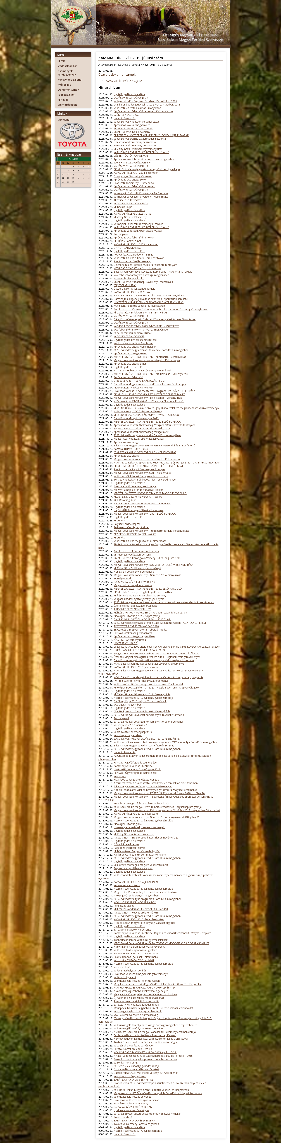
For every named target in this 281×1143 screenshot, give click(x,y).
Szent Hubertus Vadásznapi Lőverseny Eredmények (143, 282)
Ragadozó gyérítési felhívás (129, 847)
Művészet (64, 84)
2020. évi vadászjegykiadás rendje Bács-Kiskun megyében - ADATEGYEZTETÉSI (160, 622)
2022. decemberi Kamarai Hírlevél (133, 333)
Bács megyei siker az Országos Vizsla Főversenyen (143, 786)
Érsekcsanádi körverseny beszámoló (135, 142)
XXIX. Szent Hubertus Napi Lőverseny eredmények (142, 370)
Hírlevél (63, 99)
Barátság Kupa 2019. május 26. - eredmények (140, 701)
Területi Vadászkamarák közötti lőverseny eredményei (145, 479)
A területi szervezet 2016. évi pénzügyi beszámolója (143, 888)
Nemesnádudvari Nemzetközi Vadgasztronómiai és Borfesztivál (151, 1038)
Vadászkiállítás (67, 66)
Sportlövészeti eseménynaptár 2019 (134, 732)
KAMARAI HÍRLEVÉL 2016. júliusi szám (136, 953)
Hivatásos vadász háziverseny (131, 1103)
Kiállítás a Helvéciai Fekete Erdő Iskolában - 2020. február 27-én (150, 612)
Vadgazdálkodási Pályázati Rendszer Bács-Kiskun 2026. (145, 101)
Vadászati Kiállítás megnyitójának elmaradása (140, 541)
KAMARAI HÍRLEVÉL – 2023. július (133, 292)
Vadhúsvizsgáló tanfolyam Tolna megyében (139, 1028)
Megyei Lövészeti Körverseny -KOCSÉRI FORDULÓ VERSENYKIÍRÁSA (153, 564)
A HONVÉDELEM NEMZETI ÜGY (132, 609)
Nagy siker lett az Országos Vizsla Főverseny (139, 946)
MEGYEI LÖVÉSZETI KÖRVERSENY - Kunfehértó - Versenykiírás (150, 357)
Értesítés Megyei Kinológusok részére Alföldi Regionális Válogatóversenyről (157, 657)
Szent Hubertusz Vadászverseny (132, 162)
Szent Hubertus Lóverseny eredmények (136, 551)
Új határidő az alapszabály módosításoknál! (139, 997)
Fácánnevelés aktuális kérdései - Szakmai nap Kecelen (145, 1035)
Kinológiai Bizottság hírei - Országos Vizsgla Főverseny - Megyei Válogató (156, 687)
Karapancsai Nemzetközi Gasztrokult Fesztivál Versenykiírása (149, 295)
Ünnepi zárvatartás (124, 118)
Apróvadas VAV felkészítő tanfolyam (134, 186)
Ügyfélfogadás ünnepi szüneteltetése (135, 339)
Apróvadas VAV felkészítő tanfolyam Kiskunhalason (143, 111)
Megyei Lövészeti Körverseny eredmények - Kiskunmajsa (147, 360)
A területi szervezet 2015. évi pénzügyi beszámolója (143, 963)
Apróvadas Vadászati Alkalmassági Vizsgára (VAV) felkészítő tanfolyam (154, 425)
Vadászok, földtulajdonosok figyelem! (135, 950)
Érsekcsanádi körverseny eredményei (135, 486)
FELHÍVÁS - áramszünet (127, 241)
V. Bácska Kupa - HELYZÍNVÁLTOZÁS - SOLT (140, 380)
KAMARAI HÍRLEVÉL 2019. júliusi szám (136, 667)
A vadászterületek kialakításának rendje (136, 1001)
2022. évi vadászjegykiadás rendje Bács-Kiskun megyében (147, 435)
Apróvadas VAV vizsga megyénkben (134, 636)
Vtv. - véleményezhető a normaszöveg (136, 1014)
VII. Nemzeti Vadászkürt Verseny (132, 554)
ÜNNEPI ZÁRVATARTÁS (127, 247)
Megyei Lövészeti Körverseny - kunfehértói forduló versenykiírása (151, 530)
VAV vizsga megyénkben (128, 704)
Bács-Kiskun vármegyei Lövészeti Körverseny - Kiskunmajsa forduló (153, 271)
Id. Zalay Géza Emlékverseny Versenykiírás (138, 149)
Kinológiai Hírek (123, 578)
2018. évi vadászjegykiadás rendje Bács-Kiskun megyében (147, 858)
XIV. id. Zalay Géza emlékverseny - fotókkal (138, 496)
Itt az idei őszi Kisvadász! (128, 200)
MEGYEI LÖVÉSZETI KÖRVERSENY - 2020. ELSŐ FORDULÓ (148, 588)
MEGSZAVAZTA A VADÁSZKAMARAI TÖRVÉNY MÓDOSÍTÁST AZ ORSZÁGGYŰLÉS (161, 943)
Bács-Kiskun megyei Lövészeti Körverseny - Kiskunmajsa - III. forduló (154, 660)
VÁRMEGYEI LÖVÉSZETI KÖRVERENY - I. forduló (141, 152)
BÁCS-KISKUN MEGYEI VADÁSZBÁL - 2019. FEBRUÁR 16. (147, 738)
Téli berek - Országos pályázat (131, 527)
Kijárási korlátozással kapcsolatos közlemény (140, 595)
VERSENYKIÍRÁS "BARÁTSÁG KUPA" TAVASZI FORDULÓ (146, 414)
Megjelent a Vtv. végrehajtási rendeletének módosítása (145, 892)
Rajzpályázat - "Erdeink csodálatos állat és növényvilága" (146, 837)
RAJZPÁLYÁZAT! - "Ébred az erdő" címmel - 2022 (142, 428)
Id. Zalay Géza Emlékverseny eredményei (137, 568)
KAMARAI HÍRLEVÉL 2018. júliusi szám (136, 813)
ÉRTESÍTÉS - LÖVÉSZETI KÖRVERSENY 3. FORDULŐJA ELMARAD (151, 135)
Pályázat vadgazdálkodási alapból (133, 868)
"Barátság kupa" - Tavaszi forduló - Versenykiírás (142, 711)
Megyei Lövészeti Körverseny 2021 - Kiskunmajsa (142, 472)
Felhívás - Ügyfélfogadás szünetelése (135, 762)
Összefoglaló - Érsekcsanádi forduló (134, 288)
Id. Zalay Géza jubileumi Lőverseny (134, 834)
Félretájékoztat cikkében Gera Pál (133, 1049)
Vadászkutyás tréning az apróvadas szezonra (140, 138)
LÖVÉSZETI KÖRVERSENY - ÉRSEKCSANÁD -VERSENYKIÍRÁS (149, 302)
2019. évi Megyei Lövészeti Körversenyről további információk (149, 714)
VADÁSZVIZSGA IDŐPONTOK (131, 97)
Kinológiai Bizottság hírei (128, 824)
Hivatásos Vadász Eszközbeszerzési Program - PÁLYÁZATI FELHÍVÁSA (154, 391)
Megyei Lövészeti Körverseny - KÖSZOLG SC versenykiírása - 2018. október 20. (159, 793)
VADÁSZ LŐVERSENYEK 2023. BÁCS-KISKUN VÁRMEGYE (146, 326)
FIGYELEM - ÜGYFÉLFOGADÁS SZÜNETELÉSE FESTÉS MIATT (149, 394)
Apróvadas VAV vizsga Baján (130, 363)
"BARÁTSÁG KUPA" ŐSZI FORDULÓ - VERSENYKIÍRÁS (145, 452)
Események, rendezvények (67, 72)
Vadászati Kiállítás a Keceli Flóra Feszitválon (139, 258)
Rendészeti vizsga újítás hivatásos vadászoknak (141, 803)
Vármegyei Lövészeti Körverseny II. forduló (138, 224)
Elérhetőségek (67, 104)
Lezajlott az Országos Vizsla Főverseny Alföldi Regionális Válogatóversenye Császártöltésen (167, 646)
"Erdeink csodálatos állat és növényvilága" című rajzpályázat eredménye (155, 789)
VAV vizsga (120, 776)
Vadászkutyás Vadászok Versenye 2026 (136, 121)
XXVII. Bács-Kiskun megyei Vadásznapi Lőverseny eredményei (149, 663)
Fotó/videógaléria (70, 79)
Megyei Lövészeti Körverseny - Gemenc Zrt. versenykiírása (147, 575)
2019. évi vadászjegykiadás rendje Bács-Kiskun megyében (147, 749)
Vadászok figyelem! (125, 977)
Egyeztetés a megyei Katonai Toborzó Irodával (141, 629)
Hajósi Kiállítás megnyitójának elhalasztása (138, 510)
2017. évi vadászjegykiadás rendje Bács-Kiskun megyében (147, 916)
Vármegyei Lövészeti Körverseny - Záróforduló (141, 193)
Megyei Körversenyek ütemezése (133, 585)
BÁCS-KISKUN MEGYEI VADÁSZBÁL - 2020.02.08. (142, 619)
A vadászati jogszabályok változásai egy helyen (141, 991)
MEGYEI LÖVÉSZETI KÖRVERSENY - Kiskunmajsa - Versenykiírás (151, 374)
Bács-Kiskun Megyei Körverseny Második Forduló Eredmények (150, 384)
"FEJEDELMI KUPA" (125, 285)
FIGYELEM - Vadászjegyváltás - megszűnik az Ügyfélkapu (147, 169)
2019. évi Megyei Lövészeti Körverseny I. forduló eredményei (149, 721)
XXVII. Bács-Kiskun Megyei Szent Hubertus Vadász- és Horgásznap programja (158, 677)
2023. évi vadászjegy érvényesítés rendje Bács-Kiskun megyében (151, 350)
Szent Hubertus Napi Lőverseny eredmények (139, 469)
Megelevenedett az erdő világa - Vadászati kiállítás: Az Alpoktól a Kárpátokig (157, 984)
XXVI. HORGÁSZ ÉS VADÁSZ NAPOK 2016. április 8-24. (145, 987)
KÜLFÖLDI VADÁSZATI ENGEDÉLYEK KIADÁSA (141, 909)
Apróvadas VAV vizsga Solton (130, 179)
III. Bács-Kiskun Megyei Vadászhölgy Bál (137, 851)
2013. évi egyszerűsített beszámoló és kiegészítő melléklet (147, 1113)
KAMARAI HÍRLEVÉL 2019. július (124, 81)
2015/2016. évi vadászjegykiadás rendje (136, 1066)
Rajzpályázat (121, 234)
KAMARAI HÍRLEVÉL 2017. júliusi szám (136, 882)
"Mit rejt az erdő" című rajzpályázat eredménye (141, 680)
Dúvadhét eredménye (126, 844)
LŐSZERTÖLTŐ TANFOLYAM (131, 155)
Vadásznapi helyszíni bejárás (130, 970)
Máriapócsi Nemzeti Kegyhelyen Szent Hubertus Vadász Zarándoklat (153, 1008)
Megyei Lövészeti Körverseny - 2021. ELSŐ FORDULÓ (145, 513)
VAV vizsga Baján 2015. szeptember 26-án (138, 1011)
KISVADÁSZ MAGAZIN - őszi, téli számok (137, 268)
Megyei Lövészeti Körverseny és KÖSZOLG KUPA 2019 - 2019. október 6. (156, 653)
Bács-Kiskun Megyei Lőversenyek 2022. (136, 418)
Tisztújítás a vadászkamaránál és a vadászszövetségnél (146, 1042)
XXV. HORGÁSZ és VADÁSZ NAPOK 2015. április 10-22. (145, 1052)
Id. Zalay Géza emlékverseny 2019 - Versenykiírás (142, 694)
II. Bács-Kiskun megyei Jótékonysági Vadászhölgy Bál (144, 922)
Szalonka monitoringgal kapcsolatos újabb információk (145, 1059)
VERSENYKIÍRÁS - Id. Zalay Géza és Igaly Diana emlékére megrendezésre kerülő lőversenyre (167, 408)
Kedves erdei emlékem (127, 885)
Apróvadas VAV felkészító (128, 377)
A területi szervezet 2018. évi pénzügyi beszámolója (143, 697)
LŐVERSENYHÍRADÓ (125, 643)
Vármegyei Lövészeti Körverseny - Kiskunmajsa (141, 196)
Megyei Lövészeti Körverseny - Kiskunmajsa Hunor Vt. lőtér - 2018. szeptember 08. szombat (167, 810)
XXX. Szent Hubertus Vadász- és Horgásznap (139, 305)
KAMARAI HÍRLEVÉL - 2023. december (136, 244)
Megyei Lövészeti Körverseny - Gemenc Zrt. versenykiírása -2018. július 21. (157, 817)
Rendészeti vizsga (124, 905)
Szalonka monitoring (125, 1062)
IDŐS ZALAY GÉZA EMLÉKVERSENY (134, 582)
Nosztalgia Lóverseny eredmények (134, 571)
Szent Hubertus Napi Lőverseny (132, 131)
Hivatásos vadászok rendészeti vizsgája (136, 779)
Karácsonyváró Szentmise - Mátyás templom (140, 854)
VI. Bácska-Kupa (123, 207)
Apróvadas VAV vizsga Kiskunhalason (135, 346)
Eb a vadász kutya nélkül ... (129, 278)
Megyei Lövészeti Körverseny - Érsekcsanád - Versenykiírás (148, 397)
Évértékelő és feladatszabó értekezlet (135, 605)
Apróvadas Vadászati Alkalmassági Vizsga (138, 230)
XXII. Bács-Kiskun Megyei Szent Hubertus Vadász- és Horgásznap (151, 1090)
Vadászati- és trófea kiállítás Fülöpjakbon (137, 108)
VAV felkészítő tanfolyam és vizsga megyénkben (141, 275)
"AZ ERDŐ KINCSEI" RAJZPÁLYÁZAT (135, 534)
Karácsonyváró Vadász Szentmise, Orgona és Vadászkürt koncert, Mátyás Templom (162, 933)
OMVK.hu (64, 119)
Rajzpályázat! (121, 718)
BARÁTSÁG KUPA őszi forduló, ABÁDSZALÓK (140, 650)
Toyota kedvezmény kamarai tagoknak (136, 1124)
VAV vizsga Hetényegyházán (130, 1076)
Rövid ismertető (123, 1117)
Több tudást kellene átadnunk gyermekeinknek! (141, 939)
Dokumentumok (68, 89)
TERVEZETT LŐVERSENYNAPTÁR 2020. (136, 626)
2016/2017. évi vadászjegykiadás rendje (136, 1004)
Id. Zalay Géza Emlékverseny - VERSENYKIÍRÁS (140, 312)
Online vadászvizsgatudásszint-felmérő (136, 1069)
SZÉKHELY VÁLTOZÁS (126, 114)
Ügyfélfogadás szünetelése (129, 94)
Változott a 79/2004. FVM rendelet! (134, 960)
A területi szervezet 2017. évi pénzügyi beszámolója (143, 820)
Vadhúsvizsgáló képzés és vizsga (132, 1096)
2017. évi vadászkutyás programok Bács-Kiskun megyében (148, 899)
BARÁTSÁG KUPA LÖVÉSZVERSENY (134, 1120)
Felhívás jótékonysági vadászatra (133, 633)
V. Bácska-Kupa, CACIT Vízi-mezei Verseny (138, 411)
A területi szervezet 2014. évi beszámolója (138, 1130)
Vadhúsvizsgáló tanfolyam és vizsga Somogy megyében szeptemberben (155, 1025)
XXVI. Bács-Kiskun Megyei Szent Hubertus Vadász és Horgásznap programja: (158, 807)
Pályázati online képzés (127, 524)
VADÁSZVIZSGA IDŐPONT (129, 336)
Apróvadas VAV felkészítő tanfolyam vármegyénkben (144, 159)
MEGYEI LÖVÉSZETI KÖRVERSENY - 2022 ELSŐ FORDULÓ (147, 421)
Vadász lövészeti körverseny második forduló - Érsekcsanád (148, 684)
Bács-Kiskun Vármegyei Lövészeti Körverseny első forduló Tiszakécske (155, 319)
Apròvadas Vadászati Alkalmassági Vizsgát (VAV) (141, 432)
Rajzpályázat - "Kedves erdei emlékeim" (137, 912)
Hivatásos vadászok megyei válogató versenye (141, 974)
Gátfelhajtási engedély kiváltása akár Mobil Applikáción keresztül (151, 299)
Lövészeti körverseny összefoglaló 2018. (137, 769)
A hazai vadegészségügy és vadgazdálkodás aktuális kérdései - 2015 (153, 1055)
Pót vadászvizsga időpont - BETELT (134, 254)
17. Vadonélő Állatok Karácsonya (132, 929)
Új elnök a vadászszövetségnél (131, 1110)
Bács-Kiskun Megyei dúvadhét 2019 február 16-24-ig (144, 745)
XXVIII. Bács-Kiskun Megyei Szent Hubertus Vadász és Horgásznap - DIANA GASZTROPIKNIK (167, 462)
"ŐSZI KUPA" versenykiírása (130, 639)
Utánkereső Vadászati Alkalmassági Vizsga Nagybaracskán (147, 104)
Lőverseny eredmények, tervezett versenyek (139, 827)
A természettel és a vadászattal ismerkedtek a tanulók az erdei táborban (156, 783)
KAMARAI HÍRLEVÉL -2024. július (132, 213)
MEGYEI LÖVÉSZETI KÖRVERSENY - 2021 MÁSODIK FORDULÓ (150, 493)
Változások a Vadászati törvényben (134, 1045)
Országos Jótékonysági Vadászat (133, 176)
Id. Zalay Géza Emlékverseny (130, 217)
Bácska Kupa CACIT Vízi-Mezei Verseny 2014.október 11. (146, 1072)
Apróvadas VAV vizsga (126, 442)
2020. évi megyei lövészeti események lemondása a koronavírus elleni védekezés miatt (164, 602)
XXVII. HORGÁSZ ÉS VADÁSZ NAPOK (135, 902)
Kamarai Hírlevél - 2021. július (131, 449)
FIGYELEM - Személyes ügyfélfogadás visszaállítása (143, 592)
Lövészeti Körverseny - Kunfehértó (134, 183)
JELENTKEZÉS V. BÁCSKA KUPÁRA (133, 387)
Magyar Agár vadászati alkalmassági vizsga (139, 438)
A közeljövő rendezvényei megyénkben (136, 895)
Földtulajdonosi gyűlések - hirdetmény (136, 957)
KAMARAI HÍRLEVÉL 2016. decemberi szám (139, 919)
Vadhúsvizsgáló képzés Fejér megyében (137, 980)
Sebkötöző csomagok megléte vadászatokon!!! (141, 864)
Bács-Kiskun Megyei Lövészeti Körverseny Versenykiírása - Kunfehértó (154, 445)
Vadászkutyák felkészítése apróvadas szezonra (141, 476)
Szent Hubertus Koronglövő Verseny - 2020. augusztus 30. (147, 558)
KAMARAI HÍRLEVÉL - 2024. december (136, 172)
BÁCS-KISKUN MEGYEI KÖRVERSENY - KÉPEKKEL (142, 503)
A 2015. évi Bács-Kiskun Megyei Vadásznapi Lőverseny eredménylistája (155, 1032)
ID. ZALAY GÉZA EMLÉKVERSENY (133, 1107)
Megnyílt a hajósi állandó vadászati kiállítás (138, 489)
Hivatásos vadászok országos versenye (136, 1100)
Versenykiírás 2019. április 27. (130, 725)
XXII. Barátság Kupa (125, 500)
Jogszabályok (66, 94)
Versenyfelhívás (123, 967)
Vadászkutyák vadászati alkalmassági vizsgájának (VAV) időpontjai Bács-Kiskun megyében (166, 742)
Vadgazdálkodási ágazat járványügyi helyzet (139, 599)
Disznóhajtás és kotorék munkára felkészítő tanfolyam (145, 264)
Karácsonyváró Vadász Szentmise (133, 343)
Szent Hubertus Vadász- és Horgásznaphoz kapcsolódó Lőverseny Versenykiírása (161, 309)
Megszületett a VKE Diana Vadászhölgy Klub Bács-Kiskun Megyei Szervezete (158, 1093)
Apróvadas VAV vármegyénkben (132, 125)
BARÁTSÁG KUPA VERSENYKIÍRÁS (133, 1079)
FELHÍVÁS (119, 520)
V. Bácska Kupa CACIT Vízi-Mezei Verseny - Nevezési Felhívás (149, 401)
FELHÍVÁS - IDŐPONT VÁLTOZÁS (133, 128)
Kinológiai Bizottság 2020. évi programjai (137, 616)
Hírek (61, 61)
